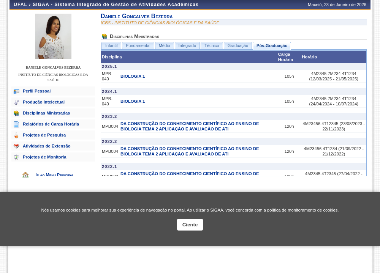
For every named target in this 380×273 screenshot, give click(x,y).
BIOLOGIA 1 (132, 76)
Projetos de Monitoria (44, 157)
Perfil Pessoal (37, 91)
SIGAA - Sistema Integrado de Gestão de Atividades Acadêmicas (116, 4)
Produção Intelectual (44, 102)
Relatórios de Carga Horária (51, 124)
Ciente (190, 225)
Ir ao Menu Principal (54, 175)
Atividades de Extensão (47, 146)
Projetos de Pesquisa (44, 135)
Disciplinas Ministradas (46, 113)
